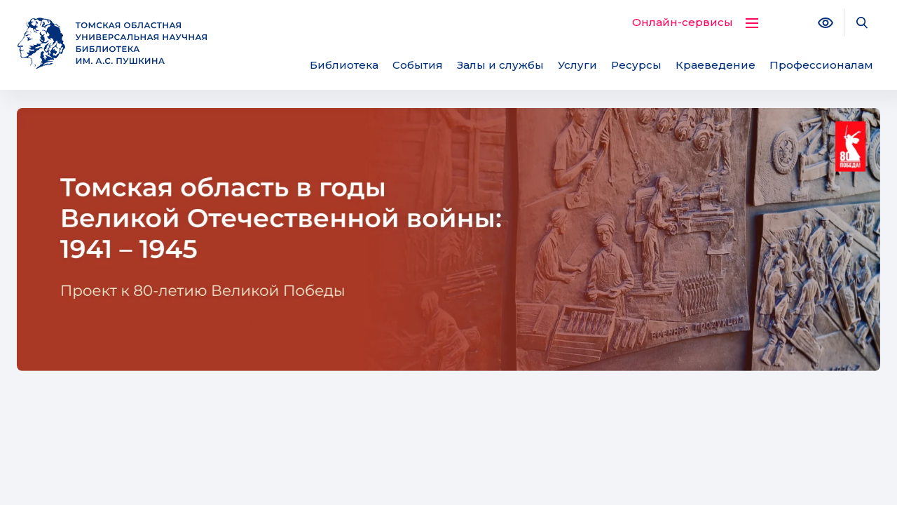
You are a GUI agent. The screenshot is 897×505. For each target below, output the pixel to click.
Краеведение (715, 65)
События (417, 65)
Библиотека (344, 65)
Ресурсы (636, 65)
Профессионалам (821, 65)
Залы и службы (500, 65)
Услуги (577, 65)
